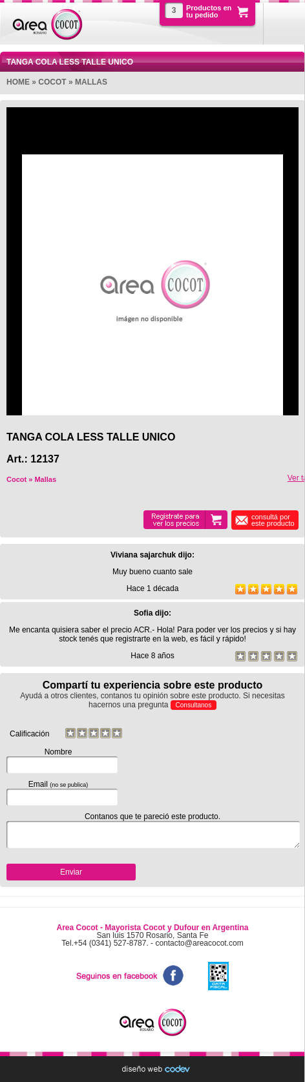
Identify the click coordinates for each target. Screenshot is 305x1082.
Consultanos (194, 705)
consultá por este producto (273, 520)
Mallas (91, 82)
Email (58, 793)
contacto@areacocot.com (199, 943)
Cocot (52, 82)
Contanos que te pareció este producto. (152, 830)
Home (18, 82)
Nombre (58, 760)
